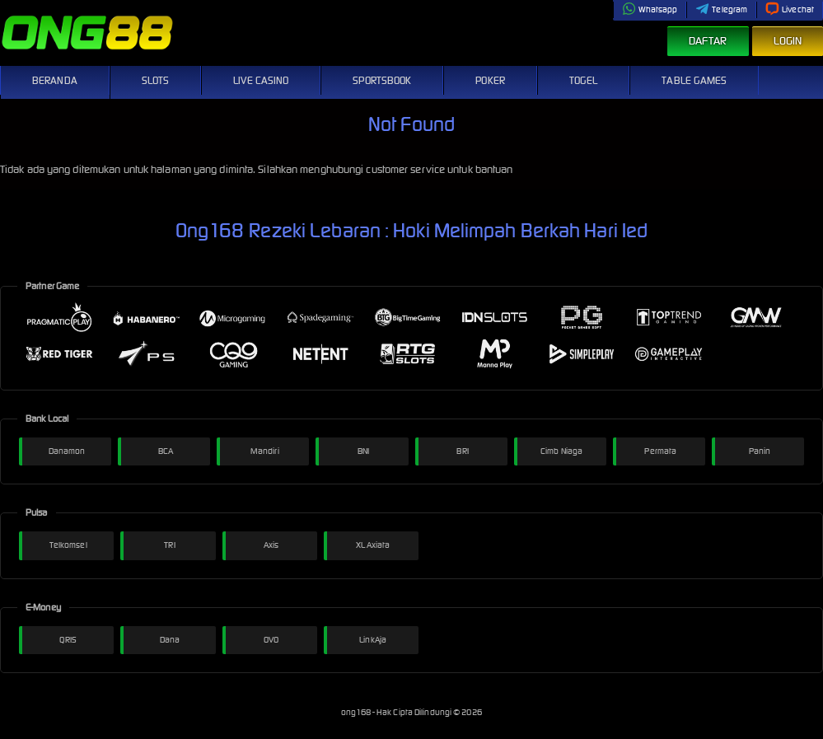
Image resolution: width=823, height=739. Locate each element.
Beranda (54, 80)
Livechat (789, 9)
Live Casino (260, 80)
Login (788, 41)
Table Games (694, 80)
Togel (583, 80)
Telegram (721, 9)
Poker (490, 80)
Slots (156, 80)
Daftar (708, 41)
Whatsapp (650, 9)
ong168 (356, 712)
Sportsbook (382, 80)
